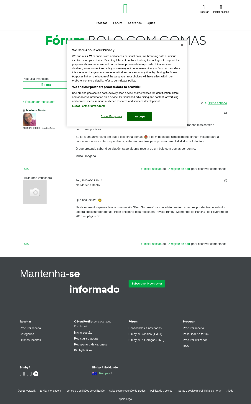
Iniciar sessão (152, 168)
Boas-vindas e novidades (145, 328)
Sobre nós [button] (135, 23)
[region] (127, 83)
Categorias (27, 334)
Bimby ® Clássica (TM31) (145, 334)
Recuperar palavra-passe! (91, 344)
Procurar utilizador (195, 340)
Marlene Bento (36, 110)
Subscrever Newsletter (147, 283)
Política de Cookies (161, 390)
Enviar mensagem (50, 390)
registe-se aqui (181, 168)
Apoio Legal (125, 399)
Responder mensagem (40, 101)
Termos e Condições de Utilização (85, 390)
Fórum (133, 321)
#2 (225, 180)
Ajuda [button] (151, 23)
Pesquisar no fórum (196, 334)
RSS (186, 346)
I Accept (139, 116)
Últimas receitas (30, 340)
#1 (225, 113)
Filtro (46, 85)
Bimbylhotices (83, 350)
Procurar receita (30, 328)
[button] (204, 9)
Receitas (25, 321)
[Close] (182, 45)
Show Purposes (111, 116)
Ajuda (230, 390)
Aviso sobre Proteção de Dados (127, 390)
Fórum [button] (117, 23)
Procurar (189, 321)
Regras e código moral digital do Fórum (199, 390)
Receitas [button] (101, 23)
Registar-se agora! (86, 338)
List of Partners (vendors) (88, 106)
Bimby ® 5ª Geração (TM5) (146, 340)
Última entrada (217, 103)
